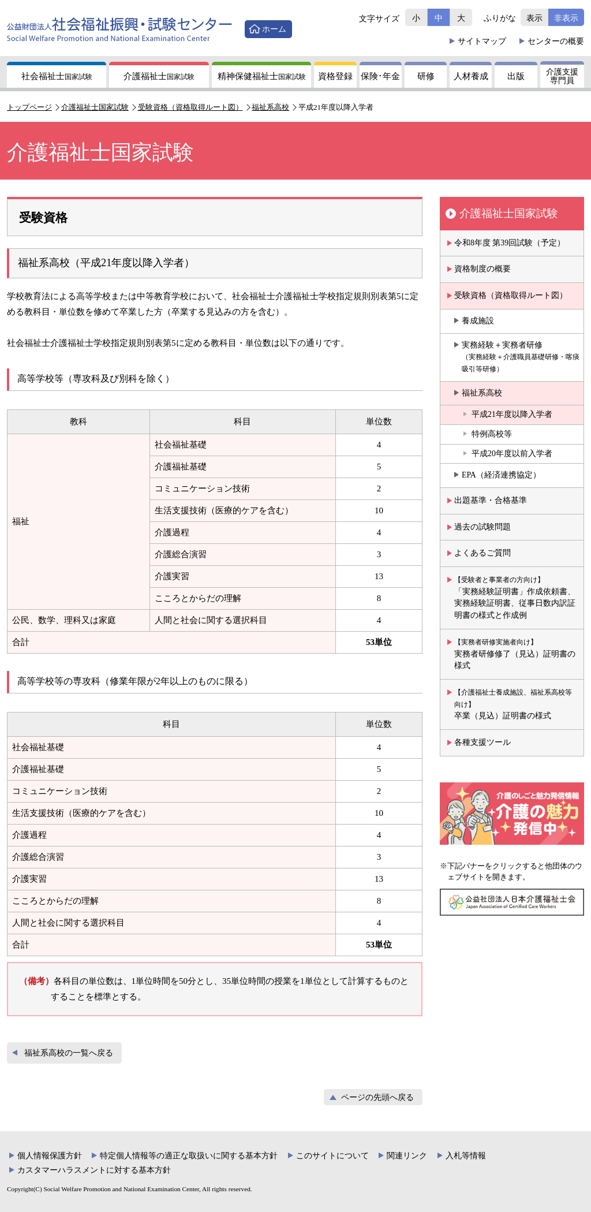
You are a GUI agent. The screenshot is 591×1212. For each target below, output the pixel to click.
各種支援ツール (482, 742)
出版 (516, 76)
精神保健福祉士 (262, 76)
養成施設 (478, 320)
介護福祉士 (159, 76)
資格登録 (335, 76)
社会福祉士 (56, 76)
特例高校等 (492, 434)
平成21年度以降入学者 (512, 414)
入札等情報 (466, 1155)
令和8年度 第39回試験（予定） (509, 242)
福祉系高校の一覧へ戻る (68, 1053)
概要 (556, 41)
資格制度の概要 (482, 268)
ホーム (274, 28)
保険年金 (380, 76)
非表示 (566, 18)
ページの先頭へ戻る (377, 1097)
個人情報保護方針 (49, 1155)
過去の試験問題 (482, 527)
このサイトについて (332, 1155)
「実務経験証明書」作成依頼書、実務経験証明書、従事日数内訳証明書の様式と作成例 (514, 598)
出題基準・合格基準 (490, 500)
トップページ (29, 107)
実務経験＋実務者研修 (520, 357)
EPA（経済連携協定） (501, 475)
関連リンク (407, 1155)
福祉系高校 (270, 107)
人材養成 (471, 76)
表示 (534, 18)
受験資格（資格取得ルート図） (190, 107)
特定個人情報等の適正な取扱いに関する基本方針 (189, 1155)
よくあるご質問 (482, 553)
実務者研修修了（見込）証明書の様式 (514, 654)
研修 (426, 76)
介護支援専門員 (562, 76)
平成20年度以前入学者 (512, 453)
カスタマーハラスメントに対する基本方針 (94, 1170)
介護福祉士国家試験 (95, 107)
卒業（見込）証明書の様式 (513, 704)
